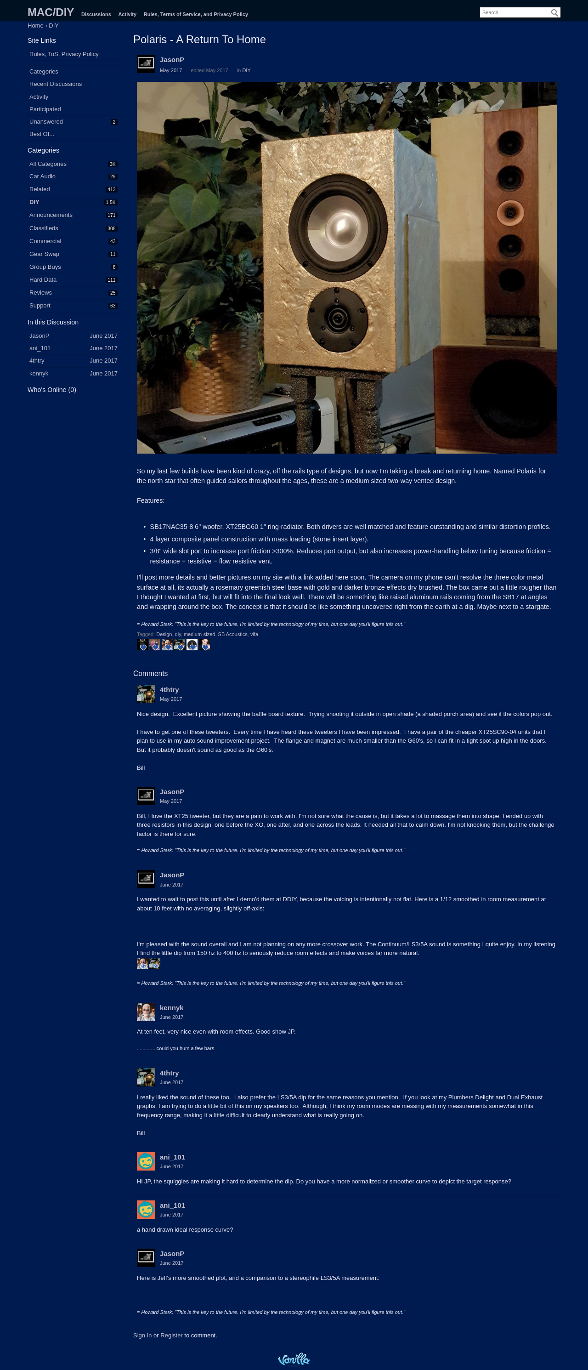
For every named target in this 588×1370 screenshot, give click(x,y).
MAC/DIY (51, 12)
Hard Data (43, 279)
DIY (34, 202)
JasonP (172, 59)
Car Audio (42, 176)
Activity (127, 14)
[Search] (555, 13)
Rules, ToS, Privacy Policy (64, 54)
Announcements (51, 214)
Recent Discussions (55, 83)
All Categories (48, 163)
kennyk (172, 1008)
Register (171, 1335)
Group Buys (45, 266)
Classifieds (43, 228)
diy (178, 634)
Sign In (142, 1335)
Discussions (96, 14)
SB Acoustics (233, 634)
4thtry (169, 690)
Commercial (45, 241)
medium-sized (199, 634)
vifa (254, 634)
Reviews (40, 292)
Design (164, 634)
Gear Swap (44, 253)
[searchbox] (520, 12)
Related (39, 189)
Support (40, 305)
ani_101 (172, 1157)
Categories (43, 71)
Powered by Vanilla (294, 1359)
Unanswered (46, 121)
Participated (45, 109)
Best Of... (41, 134)
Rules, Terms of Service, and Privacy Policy (196, 14)
